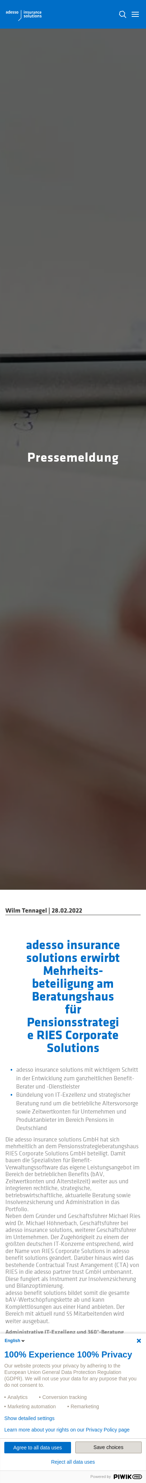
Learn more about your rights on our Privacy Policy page (66, 1430)
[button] (135, 14)
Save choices (108, 1447)
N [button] (122, 14)
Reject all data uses (73, 1462)
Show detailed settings (29, 1418)
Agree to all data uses (37, 1447)
